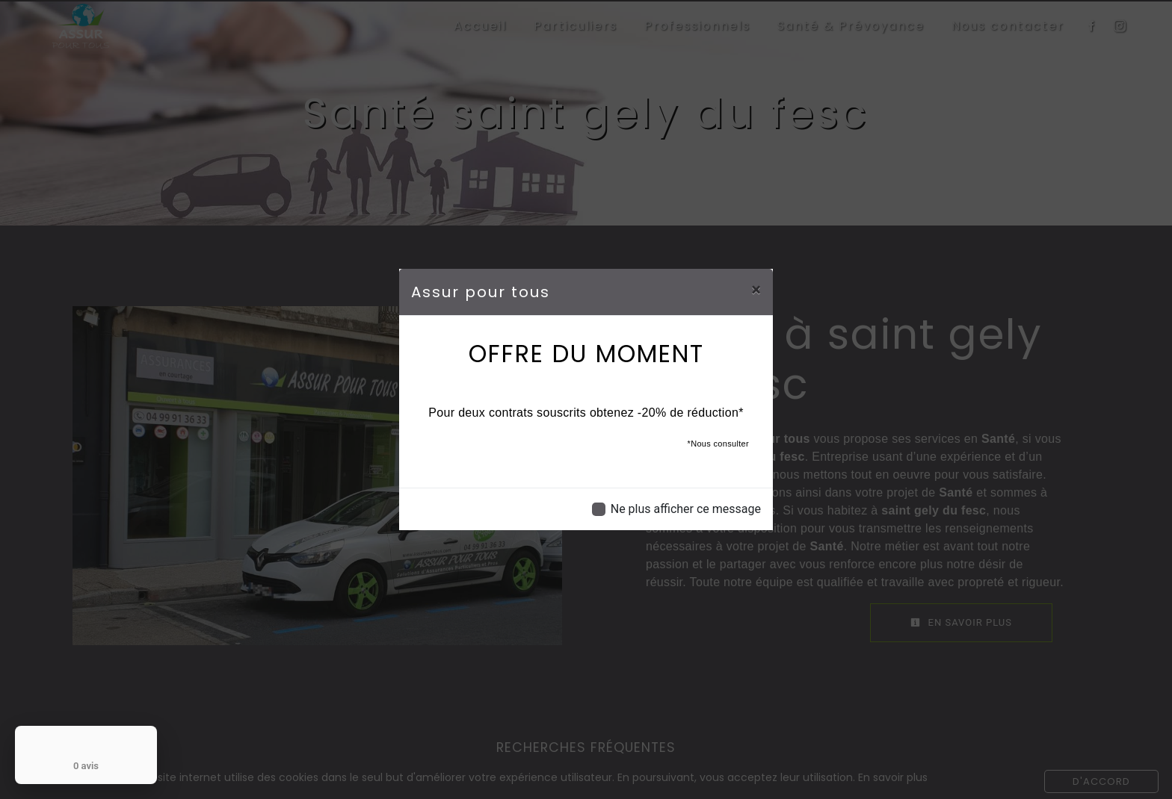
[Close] (756, 290)
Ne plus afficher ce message (686, 509)
